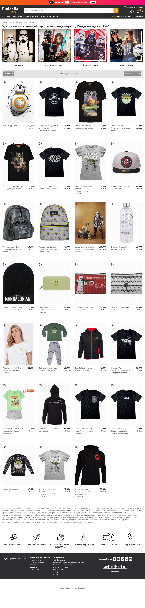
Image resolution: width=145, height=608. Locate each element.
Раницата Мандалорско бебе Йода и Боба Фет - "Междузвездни (48, 249)
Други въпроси (35, 569)
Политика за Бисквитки (61, 567)
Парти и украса (90, 65)
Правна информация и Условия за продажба (68, 562)
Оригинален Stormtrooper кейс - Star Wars (85, 308)
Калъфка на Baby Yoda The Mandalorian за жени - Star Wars (49, 309)
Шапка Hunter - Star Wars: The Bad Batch (121, 187)
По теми (6, 16)
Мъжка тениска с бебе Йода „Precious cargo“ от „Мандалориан (84, 431)
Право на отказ (58, 569)
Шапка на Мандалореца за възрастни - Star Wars (12, 308)
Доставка (33, 565)
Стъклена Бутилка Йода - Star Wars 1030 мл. (120, 248)
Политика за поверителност (62, 565)
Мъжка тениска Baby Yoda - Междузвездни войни (85, 127)
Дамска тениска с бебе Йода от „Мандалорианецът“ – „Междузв (83, 190)
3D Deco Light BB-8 (10, 126)
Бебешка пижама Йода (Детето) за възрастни (48, 369)
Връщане (33, 567)
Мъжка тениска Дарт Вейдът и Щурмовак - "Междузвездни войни (120, 431)
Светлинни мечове (54, 65)
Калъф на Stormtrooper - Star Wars (120, 308)
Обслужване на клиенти (15, 559)
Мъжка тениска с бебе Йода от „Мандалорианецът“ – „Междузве (47, 492)
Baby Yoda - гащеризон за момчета (13, 490)
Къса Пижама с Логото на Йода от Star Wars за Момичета (13, 431)
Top (111, 16)
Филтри (8, 74)
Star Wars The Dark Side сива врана (48, 430)
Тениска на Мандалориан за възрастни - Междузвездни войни (49, 128)
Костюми (18, 16)
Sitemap (55, 572)
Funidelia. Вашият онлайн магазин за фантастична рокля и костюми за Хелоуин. (10, 10)
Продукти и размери (37, 562)
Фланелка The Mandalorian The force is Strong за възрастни (120, 370)
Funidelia (5, 22)
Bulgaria (55, 574)
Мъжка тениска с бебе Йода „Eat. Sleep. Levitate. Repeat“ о (121, 128)
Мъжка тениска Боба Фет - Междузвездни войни (13, 187)
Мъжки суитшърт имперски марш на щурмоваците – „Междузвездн (82, 492)
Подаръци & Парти (49, 16)
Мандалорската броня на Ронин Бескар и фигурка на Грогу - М (85, 249)
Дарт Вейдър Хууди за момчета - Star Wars (83, 369)
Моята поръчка (35, 560)
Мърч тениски (127, 65)
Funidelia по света (59, 560)
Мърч (12, 22)
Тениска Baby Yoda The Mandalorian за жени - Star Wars (12, 370)
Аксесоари (31, 16)
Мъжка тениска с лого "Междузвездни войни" (48, 187)
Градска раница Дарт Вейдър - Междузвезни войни (12, 249)
